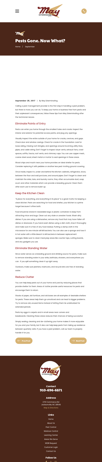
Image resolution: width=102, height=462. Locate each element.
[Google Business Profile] (55, 432)
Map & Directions (51, 378)
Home (50, 389)
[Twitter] (51, 432)
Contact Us (51, 421)
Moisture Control (51, 401)
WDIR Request (51, 413)
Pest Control (51, 397)
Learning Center (51, 405)
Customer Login (51, 417)
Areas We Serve (51, 409)
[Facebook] (46, 432)
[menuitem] (18, 458)
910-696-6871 (51, 360)
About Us (51, 393)
